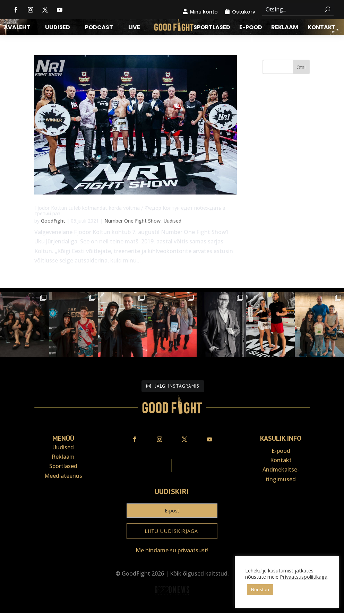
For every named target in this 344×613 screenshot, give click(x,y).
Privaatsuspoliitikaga (303, 576)
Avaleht (17, 28)
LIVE (134, 28)
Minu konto (204, 11)
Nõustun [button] (260, 589)
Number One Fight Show (132, 220)
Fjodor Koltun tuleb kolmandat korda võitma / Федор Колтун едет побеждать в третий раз (129, 210)
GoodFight (53, 220)
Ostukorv (243, 11)
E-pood (250, 28)
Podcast (99, 28)
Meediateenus (63, 476)
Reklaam (284, 28)
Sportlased (212, 28)
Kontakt (322, 28)
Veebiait (172, 608)
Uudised (57, 28)
